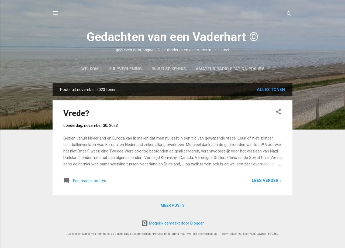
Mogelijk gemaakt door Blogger (173, 223)
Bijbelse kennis (168, 68)
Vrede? (76, 113)
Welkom (90, 68)
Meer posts (173, 205)
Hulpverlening (125, 68)
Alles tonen (271, 89)
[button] (278, 112)
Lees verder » (267, 180)
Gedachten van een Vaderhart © (172, 37)
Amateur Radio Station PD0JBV (230, 68)
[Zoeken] (289, 14)
